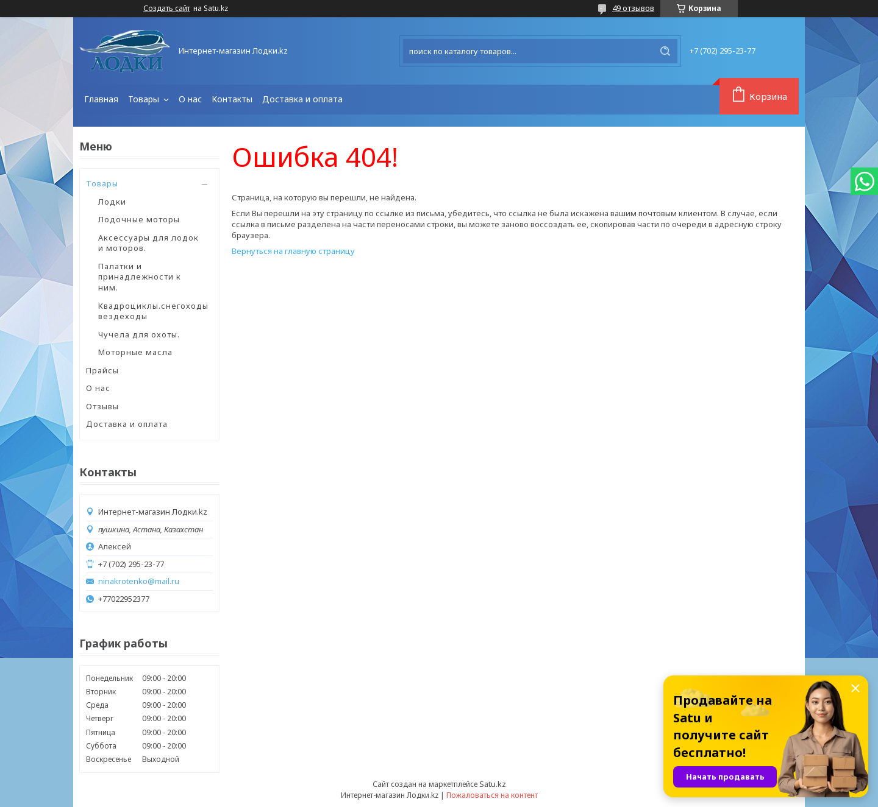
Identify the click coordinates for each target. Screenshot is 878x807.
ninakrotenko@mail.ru (138, 581)
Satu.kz (492, 783)
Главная (101, 99)
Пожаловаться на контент (492, 795)
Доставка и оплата (302, 99)
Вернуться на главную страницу (293, 250)
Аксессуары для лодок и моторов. (148, 243)
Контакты (232, 99)
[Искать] (665, 51)
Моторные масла (135, 352)
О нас (190, 99)
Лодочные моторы (139, 219)
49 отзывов (633, 7)
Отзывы (102, 406)
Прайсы (102, 370)
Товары (145, 99)
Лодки (112, 201)
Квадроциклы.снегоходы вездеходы (153, 311)
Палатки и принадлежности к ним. (139, 277)
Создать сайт (166, 8)
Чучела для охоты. (139, 334)
